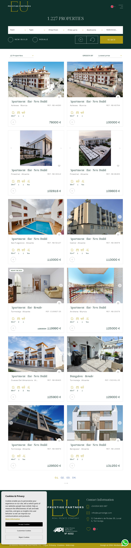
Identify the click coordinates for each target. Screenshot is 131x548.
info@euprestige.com (102, 513)
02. (63, 478)
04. (74, 478)
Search (111, 39)
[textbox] (19, 30)
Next (61, 79)
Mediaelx (118, 545)
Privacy (52, 545)
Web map (70, 545)
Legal (45, 545)
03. (68, 478)
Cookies (60, 545)
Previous (10, 79)
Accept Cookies (24, 524)
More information (12, 519)
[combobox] (18, 30)
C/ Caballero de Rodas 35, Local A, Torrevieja (106, 520)
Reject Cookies (24, 537)
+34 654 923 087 (99, 506)
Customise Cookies (24, 531)
